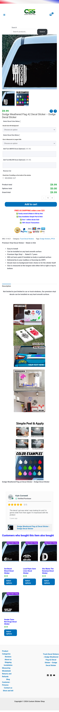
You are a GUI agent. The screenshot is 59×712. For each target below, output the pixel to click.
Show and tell (8, 691)
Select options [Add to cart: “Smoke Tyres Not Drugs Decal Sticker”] (9, 633)
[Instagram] (51, 675)
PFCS (53, 239)
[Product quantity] (48, 198)
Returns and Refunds (6, 675)
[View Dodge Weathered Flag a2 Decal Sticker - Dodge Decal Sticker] (8, 98)
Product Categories (6, 652)
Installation (8, 665)
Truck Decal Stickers (27, 239)
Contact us (8, 688)
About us (8, 660)
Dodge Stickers (45, 239)
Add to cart (31, 204)
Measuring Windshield (6, 669)
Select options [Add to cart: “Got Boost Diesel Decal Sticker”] (9, 582)
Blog (8, 679)
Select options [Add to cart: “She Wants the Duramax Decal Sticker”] (47, 582)
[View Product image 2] (22, 98)
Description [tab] (6, 286)
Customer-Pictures (6, 683)
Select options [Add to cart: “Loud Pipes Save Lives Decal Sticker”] (28, 582)
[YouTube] (54, 675)
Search (14, 28)
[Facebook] (48, 675)
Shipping (8, 662)
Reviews (8, 657)
